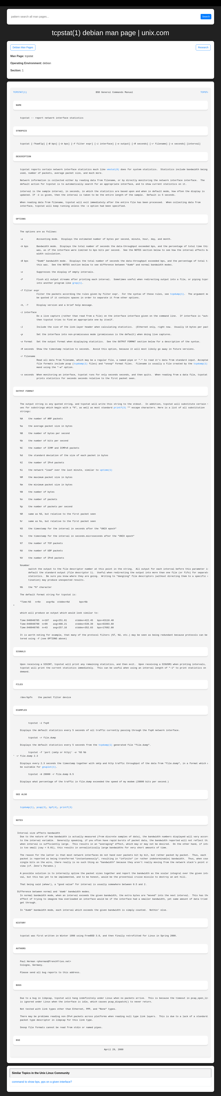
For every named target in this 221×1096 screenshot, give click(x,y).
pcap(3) (41, 807)
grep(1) (77, 283)
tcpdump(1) (177, 294)
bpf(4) (53, 807)
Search (206, 16)
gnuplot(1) (49, 767)
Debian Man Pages (23, 47)
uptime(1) (106, 470)
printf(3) (120, 407)
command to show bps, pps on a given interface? (42, 1081)
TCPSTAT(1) (20, 92)
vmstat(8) (113, 169)
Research (203, 47)
